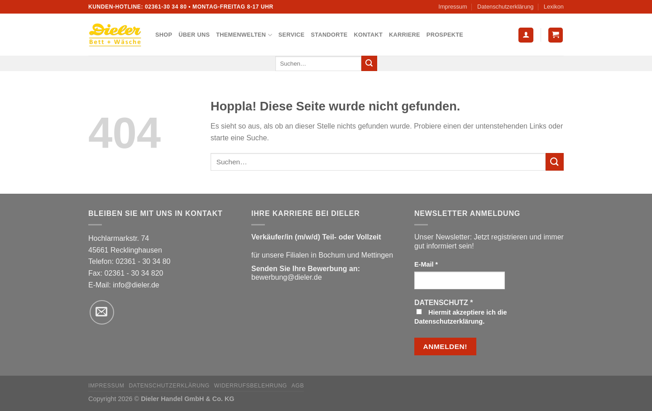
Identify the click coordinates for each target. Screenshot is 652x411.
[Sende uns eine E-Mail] (102, 312)
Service (291, 34)
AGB (298, 385)
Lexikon (554, 6)
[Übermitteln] (369, 63)
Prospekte (445, 34)
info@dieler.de (136, 285)
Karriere (404, 34)
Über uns (194, 34)
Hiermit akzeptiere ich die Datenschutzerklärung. (460, 317)
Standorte (329, 34)
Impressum (452, 6)
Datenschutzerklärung (505, 6)
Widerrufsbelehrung (250, 385)
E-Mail (426, 264)
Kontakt (368, 34)
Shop (163, 34)
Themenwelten (244, 35)
